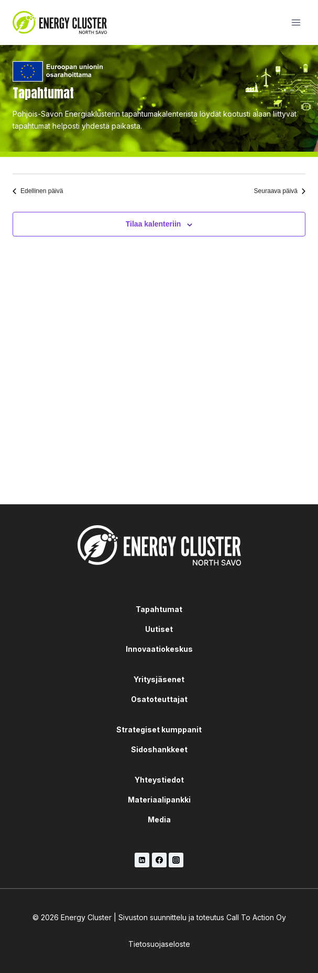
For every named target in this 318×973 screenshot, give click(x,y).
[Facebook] (159, 860)
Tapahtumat (159, 609)
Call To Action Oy (256, 917)
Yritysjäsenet (159, 679)
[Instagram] (176, 860)
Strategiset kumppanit (159, 729)
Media (159, 819)
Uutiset (159, 629)
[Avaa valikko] (295, 22)
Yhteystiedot (159, 779)
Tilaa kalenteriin (153, 224)
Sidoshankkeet (159, 749)
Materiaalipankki (159, 799)
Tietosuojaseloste (159, 944)
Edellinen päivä (38, 191)
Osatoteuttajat (159, 699)
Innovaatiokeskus (159, 648)
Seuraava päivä (279, 191)
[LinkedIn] (142, 860)
